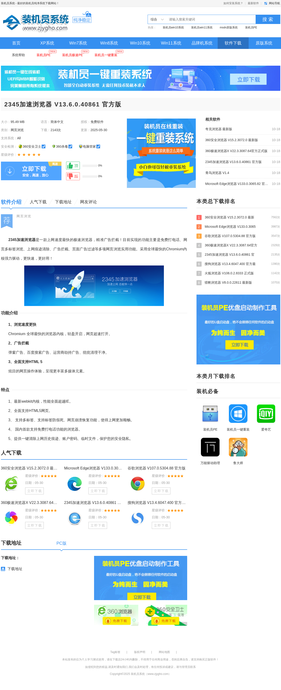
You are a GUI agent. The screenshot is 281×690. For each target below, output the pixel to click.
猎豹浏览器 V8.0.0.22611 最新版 (238, 282)
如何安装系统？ (233, 3)
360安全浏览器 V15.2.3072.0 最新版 (231, 140)
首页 (16, 43)
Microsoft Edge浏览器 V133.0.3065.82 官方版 (237, 184)
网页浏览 (24, 216)
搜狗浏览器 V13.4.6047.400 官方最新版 (157, 503)
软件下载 (233, 43)
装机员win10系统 (173, 27)
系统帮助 (18, 55)
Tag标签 (115, 652)
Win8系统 (109, 43)
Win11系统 (171, 43)
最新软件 (253, 3)
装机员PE (251, 27)
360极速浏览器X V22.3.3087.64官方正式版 (236, 151)
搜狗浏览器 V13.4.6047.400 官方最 (238, 264)
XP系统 (47, 43)
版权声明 (139, 652)
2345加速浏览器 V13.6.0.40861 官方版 (233, 162)
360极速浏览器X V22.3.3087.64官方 (238, 245)
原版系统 (264, 43)
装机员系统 (8, 3)
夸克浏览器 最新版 (218, 129)
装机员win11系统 (201, 27)
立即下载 (34, 491)
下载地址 (14, 569)
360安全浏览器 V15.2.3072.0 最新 (238, 217)
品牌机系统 (202, 43)
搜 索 (267, 19)
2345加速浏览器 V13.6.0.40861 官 (238, 254)
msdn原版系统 (229, 27)
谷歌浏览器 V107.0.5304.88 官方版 (157, 468)
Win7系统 (78, 43)
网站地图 (164, 652)
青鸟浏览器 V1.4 (217, 173)
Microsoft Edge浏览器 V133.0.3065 (238, 226)
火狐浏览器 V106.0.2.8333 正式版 (238, 273)
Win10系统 (140, 43)
